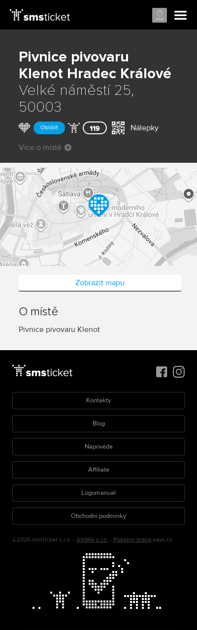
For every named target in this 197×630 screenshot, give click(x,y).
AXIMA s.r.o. (92, 539)
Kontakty (98, 400)
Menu (180, 16)
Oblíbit (49, 127)
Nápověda (99, 446)
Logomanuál (98, 493)
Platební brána (132, 539)
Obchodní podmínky (98, 516)
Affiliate (98, 470)
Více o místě (45, 147)
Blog (99, 423)
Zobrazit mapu (100, 283)
